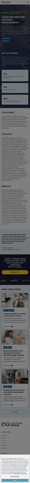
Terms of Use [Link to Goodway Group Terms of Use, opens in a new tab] (23, 473)
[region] (15, 468)
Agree (15, 480)
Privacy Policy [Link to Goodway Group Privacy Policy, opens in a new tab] (17, 473)
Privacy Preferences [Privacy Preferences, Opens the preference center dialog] (15, 476)
